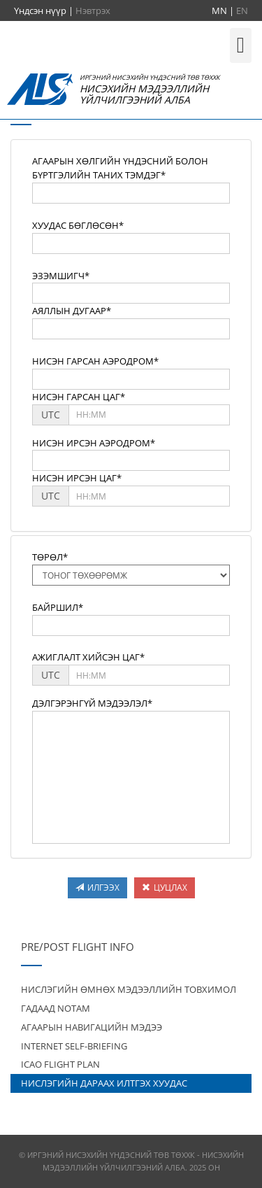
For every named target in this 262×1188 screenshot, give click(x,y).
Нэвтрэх (92, 10)
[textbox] (131, 193)
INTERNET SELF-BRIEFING (74, 1046)
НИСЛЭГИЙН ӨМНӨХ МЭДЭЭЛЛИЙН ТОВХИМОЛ (128, 989)
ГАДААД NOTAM (55, 1008)
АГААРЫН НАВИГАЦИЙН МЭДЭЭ (91, 1027)
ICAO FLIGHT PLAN (60, 1064)
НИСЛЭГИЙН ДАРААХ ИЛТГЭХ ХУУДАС (104, 1083)
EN (242, 10)
